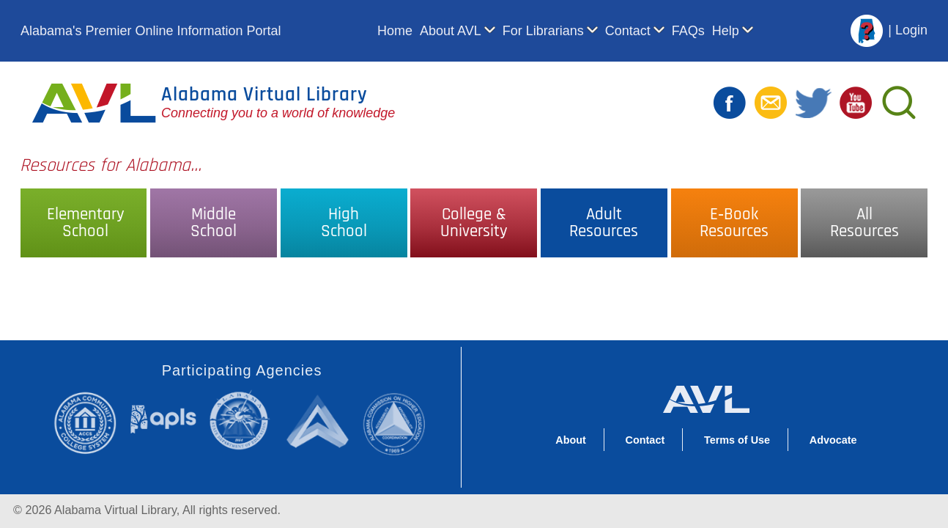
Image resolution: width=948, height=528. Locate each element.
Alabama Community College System (91, 423)
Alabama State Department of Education (242, 420)
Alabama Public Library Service (163, 418)
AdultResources (603, 223)
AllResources (864, 223)
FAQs (688, 30)
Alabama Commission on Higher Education (399, 423)
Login (911, 30)
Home (394, 30)
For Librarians (543, 30)
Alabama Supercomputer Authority (320, 420)
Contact (628, 30)
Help (725, 30)
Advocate (833, 440)
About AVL (450, 30)
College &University (474, 223)
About (570, 440)
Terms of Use (737, 440)
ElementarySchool (86, 223)
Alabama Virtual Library (264, 94)
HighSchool (344, 223)
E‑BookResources (734, 223)
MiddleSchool (213, 223)
